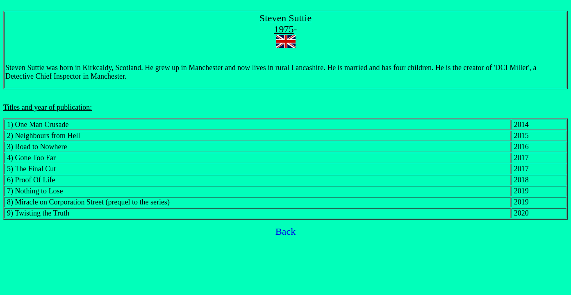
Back (285, 231)
